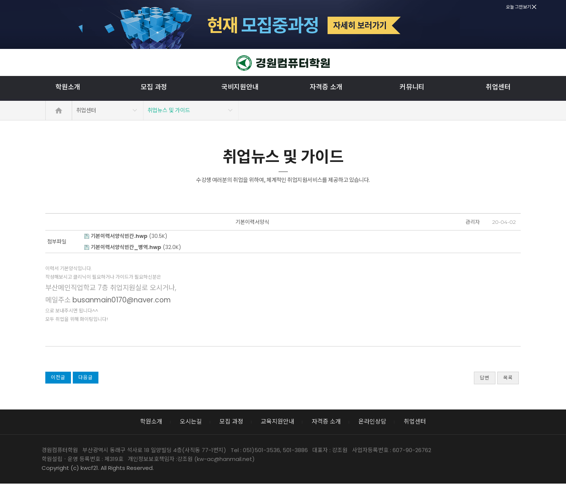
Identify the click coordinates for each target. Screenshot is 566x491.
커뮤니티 (412, 87)
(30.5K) (125, 236)
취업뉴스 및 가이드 (168, 110)
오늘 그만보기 (521, 7)
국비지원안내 (239, 87)
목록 (508, 377)
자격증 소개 (326, 87)
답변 (484, 377)
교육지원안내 (277, 421)
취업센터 (498, 87)
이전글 (58, 377)
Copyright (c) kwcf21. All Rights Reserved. (98, 468)
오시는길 (191, 421)
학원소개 (67, 87)
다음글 (85, 377)
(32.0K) (132, 247)
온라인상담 (372, 421)
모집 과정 (154, 87)
